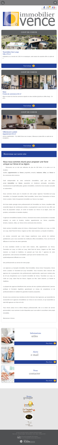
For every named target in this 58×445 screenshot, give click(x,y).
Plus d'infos (51, 343)
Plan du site (15, 434)
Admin (37, 434)
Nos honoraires (29, 434)
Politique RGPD (42, 434)
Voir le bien (29, 66)
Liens (34, 434)
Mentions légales (21, 434)
